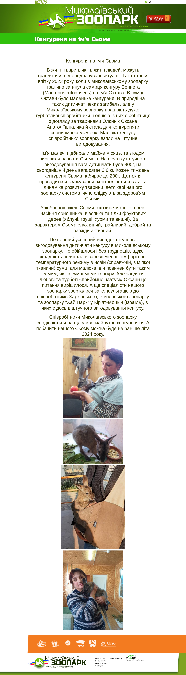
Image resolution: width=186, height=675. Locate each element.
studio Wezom (140, 660)
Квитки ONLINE (101, 663)
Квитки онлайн (159, 19)
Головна (101, 30)
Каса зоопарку (100, 658)
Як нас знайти (100, 661)
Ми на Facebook (115, 658)
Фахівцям (99, 666)
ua (146, 2)
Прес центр (111, 30)
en (150, 2)
